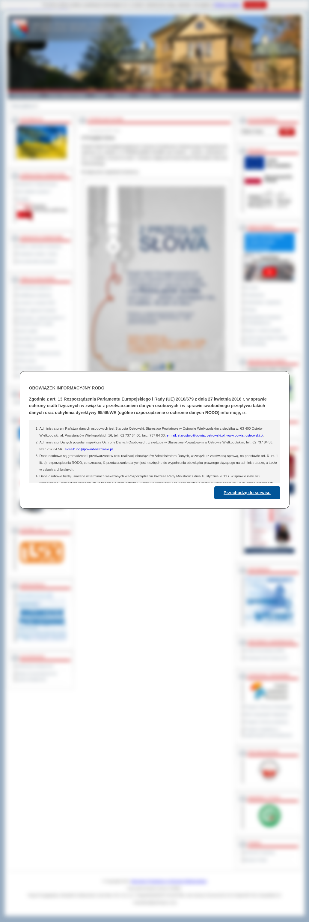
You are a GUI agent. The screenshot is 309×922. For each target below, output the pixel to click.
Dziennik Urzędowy (260, 852)
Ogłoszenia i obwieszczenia (39, 353)
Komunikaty (26, 346)
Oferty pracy (26, 361)
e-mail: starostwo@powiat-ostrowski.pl (195, 435)
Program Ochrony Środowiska (268, 707)
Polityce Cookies (227, 5)
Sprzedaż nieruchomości (36, 338)
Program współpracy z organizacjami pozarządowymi (268, 732)
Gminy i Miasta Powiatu (67, 95)
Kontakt (166, 95)
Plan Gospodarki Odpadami (266, 714)
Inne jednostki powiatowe (37, 261)
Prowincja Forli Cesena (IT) (266, 658)
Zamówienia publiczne (34, 288)
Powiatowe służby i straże (37, 254)
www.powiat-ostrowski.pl (244, 435)
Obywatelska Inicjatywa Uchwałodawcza (263, 320)
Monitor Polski (256, 860)
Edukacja (122, 95)
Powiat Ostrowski (26, 95)
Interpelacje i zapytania (263, 302)
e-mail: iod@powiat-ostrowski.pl (89, 449)
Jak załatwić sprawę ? (34, 191)
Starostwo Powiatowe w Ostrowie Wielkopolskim (169, 881)
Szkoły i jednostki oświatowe (39, 246)
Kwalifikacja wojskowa (34, 295)
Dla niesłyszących (31, 368)
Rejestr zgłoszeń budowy (37, 310)
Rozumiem (255, 5)
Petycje (251, 310)
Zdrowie (144, 95)
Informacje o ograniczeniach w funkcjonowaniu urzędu (41, 321)
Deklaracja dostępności (35, 666)
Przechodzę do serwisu (247, 492)
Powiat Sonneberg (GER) (265, 650)
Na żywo (251, 287)
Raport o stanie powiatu (263, 330)
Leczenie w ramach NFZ (36, 303)
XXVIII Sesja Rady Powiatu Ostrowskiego (266, 341)
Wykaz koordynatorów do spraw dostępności (37, 676)
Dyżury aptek (27, 331)
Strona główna (23, 106)
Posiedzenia (254, 295)
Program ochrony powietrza (266, 722)
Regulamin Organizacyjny (37, 184)
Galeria (100, 95)
